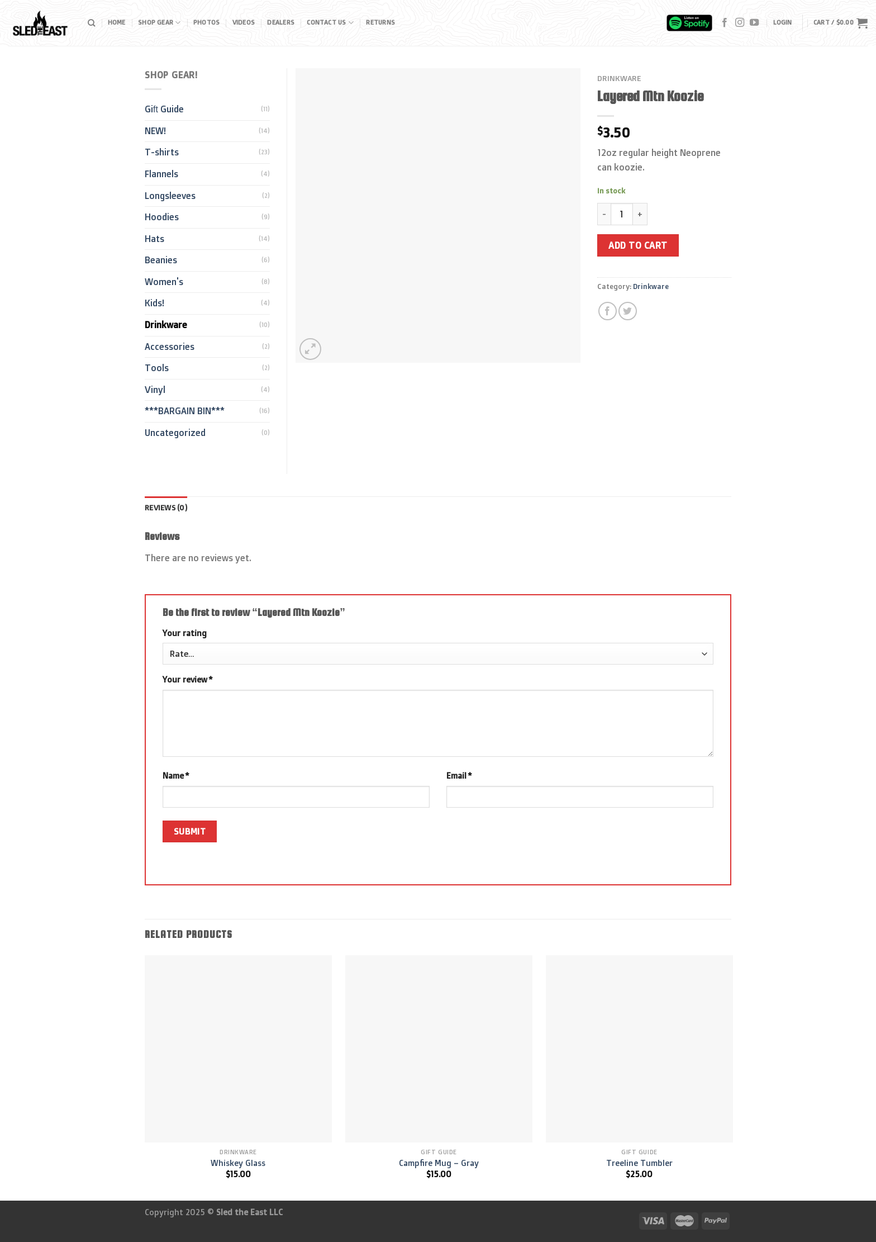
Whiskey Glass (238, 1163)
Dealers (280, 22)
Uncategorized (175, 432)
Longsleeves (170, 195)
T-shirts (162, 152)
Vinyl (155, 389)
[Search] (91, 23)
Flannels (161, 173)
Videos (243, 22)
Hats (154, 238)
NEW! (155, 130)
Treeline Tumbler (639, 1163)
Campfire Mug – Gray (439, 1163)
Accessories (169, 346)
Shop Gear (159, 22)
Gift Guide (164, 109)
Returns (380, 22)
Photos (206, 22)
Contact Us (330, 22)
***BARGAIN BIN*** (185, 410)
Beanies (161, 260)
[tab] (166, 507)
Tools (157, 367)
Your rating (185, 633)
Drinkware (619, 78)
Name (176, 776)
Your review (187, 680)
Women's (164, 281)
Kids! (154, 303)
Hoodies (162, 216)
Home (117, 22)
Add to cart (637, 245)
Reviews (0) (166, 507)
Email (459, 776)
